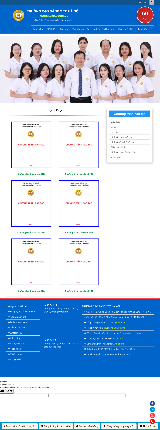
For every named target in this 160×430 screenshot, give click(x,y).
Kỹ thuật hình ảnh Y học (121, 137)
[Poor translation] (9, 391)
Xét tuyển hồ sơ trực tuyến (19, 426)
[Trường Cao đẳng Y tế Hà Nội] (44, 15)
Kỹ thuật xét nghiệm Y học (122, 142)
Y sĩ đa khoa (116, 157)
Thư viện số (148, 426)
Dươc (113, 127)
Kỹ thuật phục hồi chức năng (123, 152)
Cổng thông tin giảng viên (118, 426)
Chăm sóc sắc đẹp (119, 147)
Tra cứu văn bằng (87, 426)
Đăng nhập (142, 2)
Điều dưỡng (116, 122)
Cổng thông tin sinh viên (56, 426)
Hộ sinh (114, 132)
